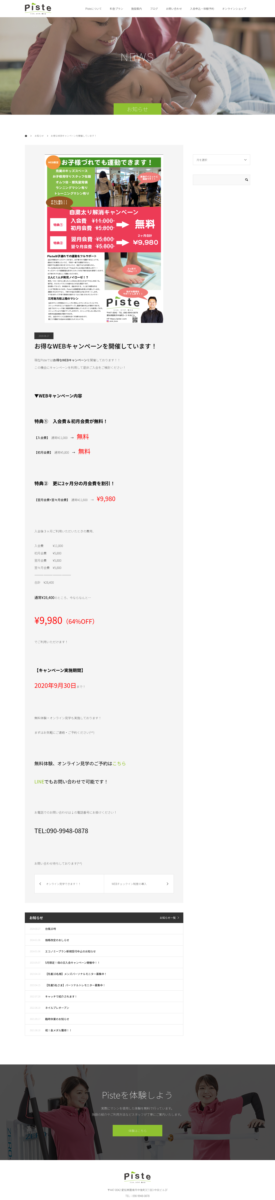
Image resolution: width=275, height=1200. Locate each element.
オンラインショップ (234, 9)
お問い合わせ (174, 9)
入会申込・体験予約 (202, 9)
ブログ (154, 9)
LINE (39, 781)
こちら (119, 763)
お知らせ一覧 (168, 918)
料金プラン (116, 9)
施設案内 (136, 9)
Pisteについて (93, 9)
